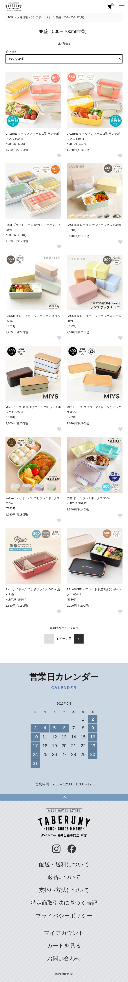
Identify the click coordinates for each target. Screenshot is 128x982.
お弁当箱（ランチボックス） (34, 17)
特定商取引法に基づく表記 (64, 903)
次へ (79, 639)
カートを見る (64, 946)
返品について (64, 877)
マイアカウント (64, 933)
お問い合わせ (64, 959)
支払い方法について (64, 890)
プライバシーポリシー (64, 916)
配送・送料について (64, 864)
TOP (10, 17)
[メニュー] (121, 6)
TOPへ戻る (64, 797)
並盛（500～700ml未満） (71, 17)
